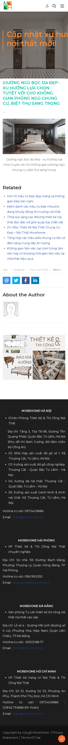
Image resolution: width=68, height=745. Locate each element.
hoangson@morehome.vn (31, 582)
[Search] (54, 6)
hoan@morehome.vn (28, 713)
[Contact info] (61, 738)
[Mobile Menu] (62, 6)
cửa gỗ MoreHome (35, 732)
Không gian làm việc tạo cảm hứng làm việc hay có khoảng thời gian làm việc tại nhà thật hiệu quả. (35, 254)
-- (4, 112)
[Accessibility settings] (47, 6)
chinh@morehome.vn (27, 517)
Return (57, 269)
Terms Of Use (31, 737)
